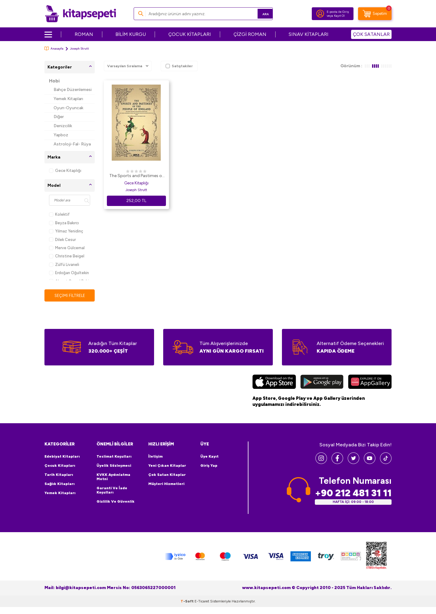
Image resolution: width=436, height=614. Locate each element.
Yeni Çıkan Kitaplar (167, 466)
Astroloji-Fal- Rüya (72, 144)
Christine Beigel (66, 256)
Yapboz (61, 135)
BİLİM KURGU (130, 34)
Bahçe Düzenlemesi (73, 89)
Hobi (54, 81)
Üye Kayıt (209, 457)
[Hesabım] (320, 13)
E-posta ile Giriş (338, 12)
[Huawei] (370, 383)
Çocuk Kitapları (59, 466)
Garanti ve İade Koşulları (112, 490)
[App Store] (274, 383)
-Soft (188, 601)
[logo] (80, 14)
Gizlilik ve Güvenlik (116, 502)
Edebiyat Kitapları (62, 457)
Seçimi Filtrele (69, 295)
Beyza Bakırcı (64, 223)
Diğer (59, 116)
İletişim (155, 457)
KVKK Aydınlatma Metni (113, 477)
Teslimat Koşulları (114, 457)
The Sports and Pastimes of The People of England (136, 176)
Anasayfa (53, 49)
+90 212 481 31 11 (353, 493)
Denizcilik (63, 125)
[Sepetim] (375, 13)
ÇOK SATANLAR (371, 34)
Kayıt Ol (339, 16)
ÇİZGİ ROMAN (250, 34)
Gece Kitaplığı (65, 170)
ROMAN (84, 34)
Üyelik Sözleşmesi (114, 466)
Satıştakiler (179, 66)
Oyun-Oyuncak (68, 107)
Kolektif (59, 214)
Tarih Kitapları (58, 475)
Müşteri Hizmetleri (166, 484)
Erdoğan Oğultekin (69, 272)
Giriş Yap (208, 466)
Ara (259, 14)
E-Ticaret (202, 601)
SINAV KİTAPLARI (309, 34)
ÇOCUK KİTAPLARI (189, 34)
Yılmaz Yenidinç (66, 231)
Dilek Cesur (62, 239)
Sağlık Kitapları (59, 484)
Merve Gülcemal (67, 248)
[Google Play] (322, 383)
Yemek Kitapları (68, 98)
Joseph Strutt (136, 190)
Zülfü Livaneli (64, 264)
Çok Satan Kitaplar (167, 475)
